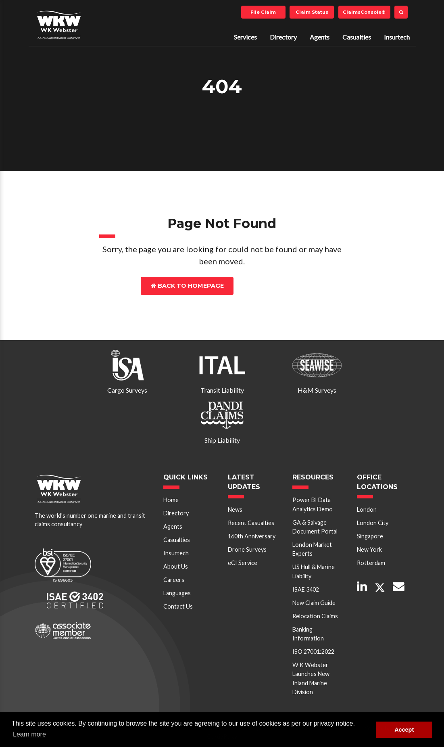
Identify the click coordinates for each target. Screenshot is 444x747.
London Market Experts (312, 549)
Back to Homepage (187, 285)
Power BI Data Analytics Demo (312, 504)
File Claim (263, 12)
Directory (283, 37)
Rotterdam (371, 562)
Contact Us (268, 285)
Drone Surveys (247, 549)
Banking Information (308, 634)
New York (369, 549)
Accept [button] (404, 729)
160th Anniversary (251, 536)
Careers (173, 579)
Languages (177, 593)
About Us (175, 566)
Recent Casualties (251, 522)
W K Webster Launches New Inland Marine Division (310, 678)
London (367, 509)
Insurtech (397, 37)
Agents (319, 37)
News (235, 509)
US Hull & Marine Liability (313, 571)
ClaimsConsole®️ (364, 12)
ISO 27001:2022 (313, 651)
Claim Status (312, 12)
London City (372, 522)
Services (245, 37)
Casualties (356, 37)
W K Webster (59, 24)
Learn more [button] (29, 734)
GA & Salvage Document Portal (315, 527)
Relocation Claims (315, 616)
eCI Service (242, 562)
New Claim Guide (314, 602)
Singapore (370, 536)
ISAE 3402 (305, 589)
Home (171, 499)
